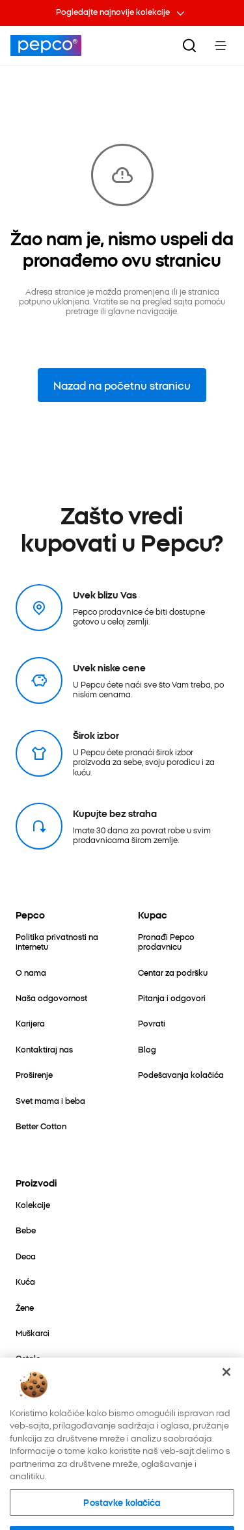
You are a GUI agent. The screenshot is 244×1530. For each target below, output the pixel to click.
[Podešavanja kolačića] (181, 1074)
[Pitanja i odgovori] (172, 997)
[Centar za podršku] (173, 972)
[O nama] (31, 972)
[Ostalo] (28, 1358)
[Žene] (25, 1307)
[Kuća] (25, 1281)
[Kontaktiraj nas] (44, 1049)
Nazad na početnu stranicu (122, 385)
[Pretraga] (189, 46)
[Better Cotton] (41, 1126)
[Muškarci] (32, 1332)
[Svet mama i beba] (50, 1100)
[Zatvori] (226, 1390)
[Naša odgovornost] (51, 997)
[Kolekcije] (33, 1204)
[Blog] (147, 1049)
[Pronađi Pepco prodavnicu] (183, 942)
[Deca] (26, 1256)
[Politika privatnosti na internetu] (61, 942)
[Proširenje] (34, 1074)
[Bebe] (26, 1230)
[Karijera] (30, 1023)
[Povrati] (151, 1023)
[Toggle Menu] (221, 46)
